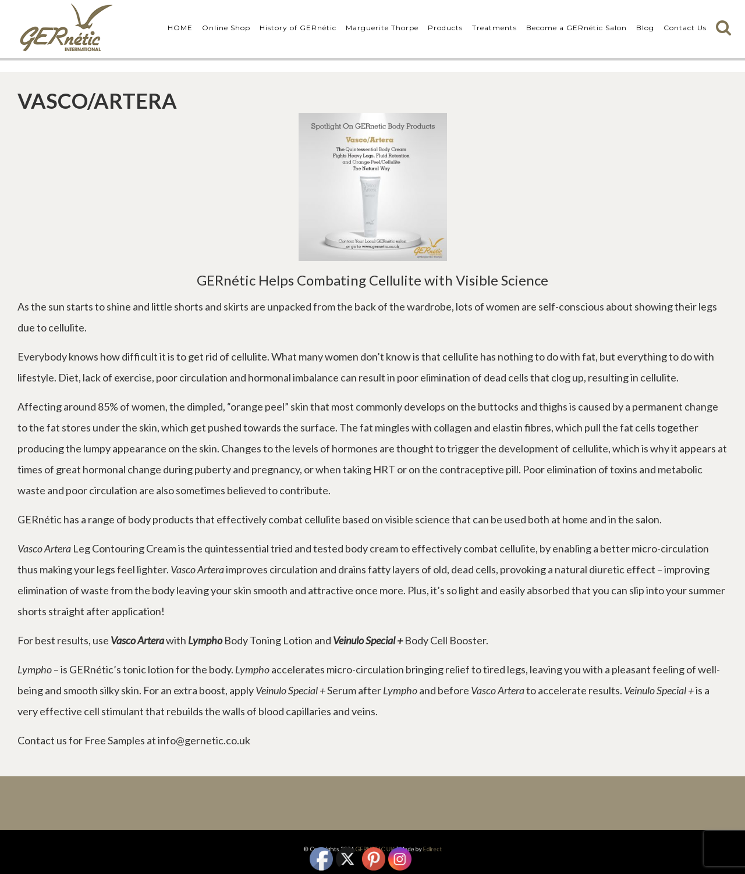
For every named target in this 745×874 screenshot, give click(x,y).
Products (445, 27)
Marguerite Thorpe (382, 27)
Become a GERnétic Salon (576, 27)
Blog (645, 27)
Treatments (494, 27)
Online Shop (226, 27)
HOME (180, 27)
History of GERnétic (298, 27)
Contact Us (685, 27)
